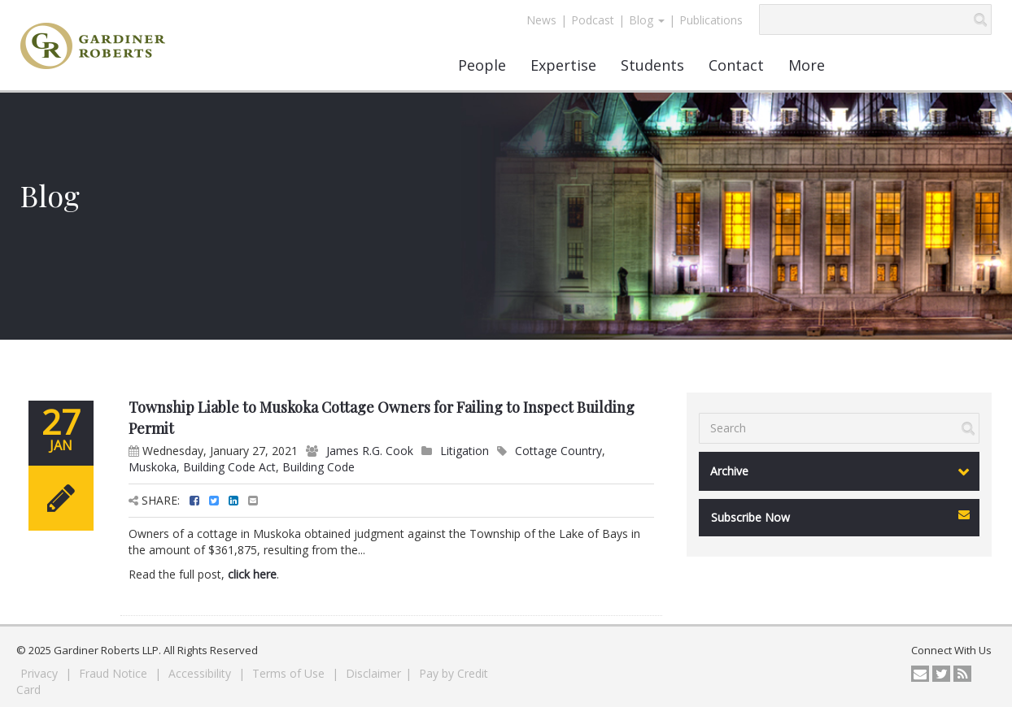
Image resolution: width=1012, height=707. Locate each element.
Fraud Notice (114, 673)
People (482, 65)
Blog (647, 20)
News (541, 20)
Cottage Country (558, 450)
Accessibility (201, 673)
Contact (736, 65)
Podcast (592, 20)
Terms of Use (290, 673)
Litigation (464, 450)
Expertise (563, 65)
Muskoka (153, 467)
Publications (711, 20)
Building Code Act (229, 467)
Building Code (318, 467)
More (806, 65)
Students (652, 65)
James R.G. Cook (369, 450)
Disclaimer (373, 673)
